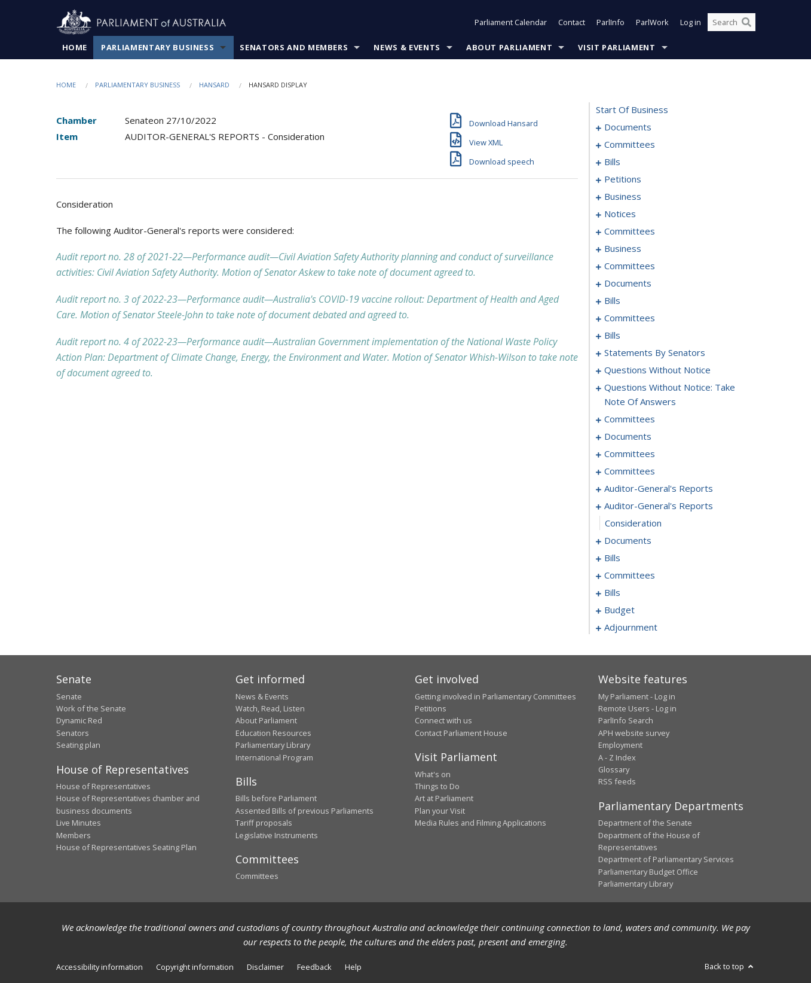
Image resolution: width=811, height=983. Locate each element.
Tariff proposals (263, 823)
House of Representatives (103, 786)
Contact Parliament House (461, 733)
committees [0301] (629, 576)
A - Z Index (617, 757)
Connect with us (443, 721)
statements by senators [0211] (654, 353)
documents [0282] (627, 541)
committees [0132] (629, 266)
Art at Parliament (444, 798)
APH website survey (633, 733)
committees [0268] (629, 454)
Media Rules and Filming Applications (480, 823)
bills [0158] (612, 301)
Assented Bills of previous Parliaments (304, 810)
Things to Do (437, 786)
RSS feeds (617, 782)
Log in (690, 22)
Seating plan (78, 745)
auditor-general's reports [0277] (658, 489)
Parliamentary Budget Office (648, 871)
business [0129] (622, 249)
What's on (433, 774)
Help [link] (353, 966)
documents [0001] (627, 127)
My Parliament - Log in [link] (636, 696)
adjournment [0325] (630, 628)
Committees (257, 876)
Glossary (613, 769)
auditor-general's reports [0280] (658, 506)
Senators (72, 733)
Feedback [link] (314, 966)
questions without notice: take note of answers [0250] (669, 395)
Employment (620, 745)
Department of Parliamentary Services (666, 859)
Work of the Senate (91, 708)
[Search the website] (731, 23)
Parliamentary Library (272, 745)
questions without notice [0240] (657, 370)
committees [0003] (629, 145)
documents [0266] (627, 437)
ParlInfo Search (625, 721)
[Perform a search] (746, 23)
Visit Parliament (616, 47)
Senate (69, 696)
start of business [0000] (632, 110)
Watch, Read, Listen (270, 708)
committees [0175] (629, 318)
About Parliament (509, 47)
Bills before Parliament (276, 798)
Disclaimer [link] (265, 966)
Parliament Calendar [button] (511, 22)
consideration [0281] (633, 523)
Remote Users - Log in (637, 708)
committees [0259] (629, 419)
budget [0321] (619, 610)
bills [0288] (612, 558)
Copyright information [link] (195, 966)
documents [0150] (627, 284)
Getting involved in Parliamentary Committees (495, 696)
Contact (571, 22)
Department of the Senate (645, 823)
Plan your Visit (440, 810)
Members (73, 835)
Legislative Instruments (276, 835)
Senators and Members (294, 47)
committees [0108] (629, 232)
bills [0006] (612, 162)
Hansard (214, 84)
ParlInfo (610, 22)
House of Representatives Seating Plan (126, 847)
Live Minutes (78, 823)
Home (75, 47)
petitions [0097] (622, 179)
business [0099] (622, 197)
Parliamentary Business (157, 47)
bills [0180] (612, 336)
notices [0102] (620, 214)
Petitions (430, 708)
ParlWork (652, 22)
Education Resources (273, 733)
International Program (274, 757)
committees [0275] (629, 471)
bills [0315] (612, 593)
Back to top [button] (730, 966)
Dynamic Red (79, 721)
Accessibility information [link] (99, 966)
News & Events (407, 47)
